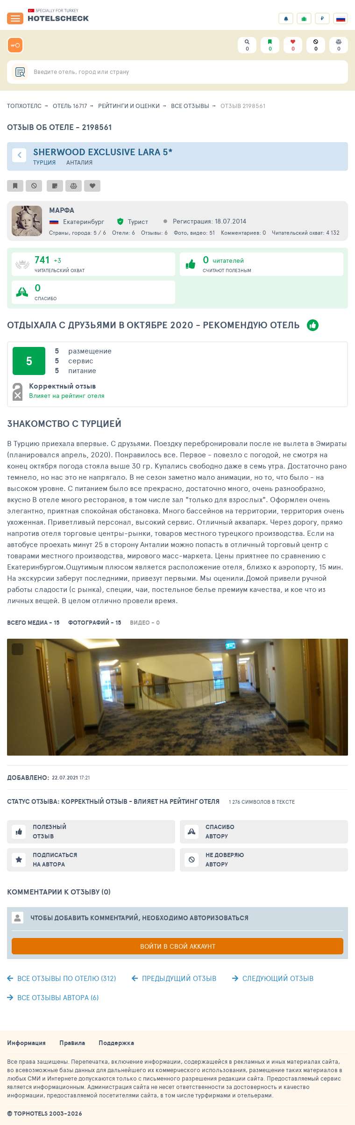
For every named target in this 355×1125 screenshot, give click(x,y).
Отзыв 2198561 (242, 105)
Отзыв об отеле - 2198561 (59, 127)
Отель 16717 (70, 105)
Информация (26, 1042)
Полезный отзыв (49, 831)
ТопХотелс (24, 105)
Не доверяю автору (225, 860)
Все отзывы (190, 105)
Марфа (61, 210)
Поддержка (116, 1042)
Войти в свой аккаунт (177, 946)
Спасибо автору (220, 831)
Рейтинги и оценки (129, 105)
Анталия (79, 162)
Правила (72, 1042)
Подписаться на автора (55, 860)
